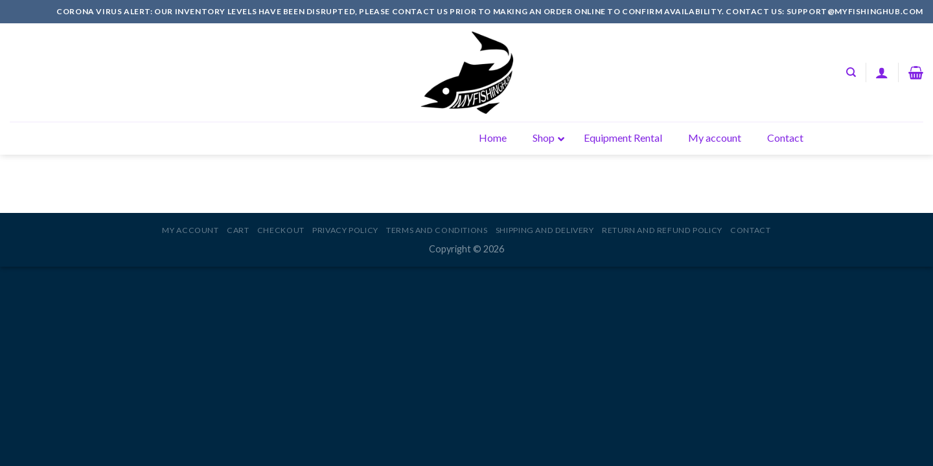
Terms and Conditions (436, 230)
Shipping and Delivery (545, 230)
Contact (750, 230)
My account (190, 230)
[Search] (851, 72)
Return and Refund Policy (662, 230)
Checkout (281, 230)
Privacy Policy (345, 230)
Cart (238, 230)
